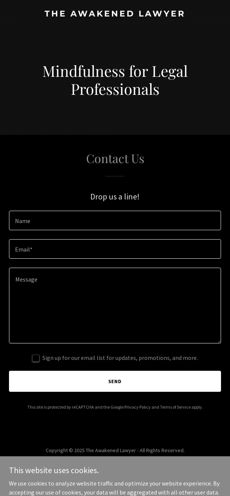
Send (115, 381)
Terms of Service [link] (175, 407)
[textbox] (115, 220)
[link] (115, 14)
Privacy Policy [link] (137, 407)
